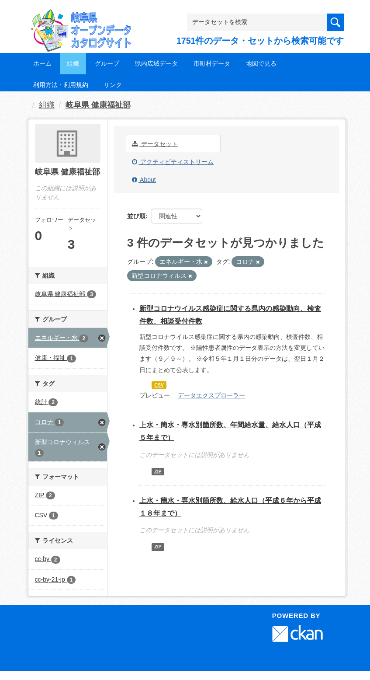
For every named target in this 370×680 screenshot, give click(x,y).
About (144, 179)
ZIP (157, 471)
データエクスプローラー (211, 395)
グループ (107, 63)
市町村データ (212, 63)
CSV (159, 384)
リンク (113, 84)
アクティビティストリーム (173, 161)
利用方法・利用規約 (60, 84)
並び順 (136, 216)
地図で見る (261, 63)
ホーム (42, 63)
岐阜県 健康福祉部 (98, 105)
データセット (155, 143)
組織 (73, 63)
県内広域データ (156, 63)
